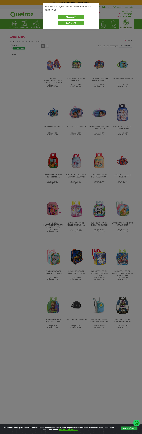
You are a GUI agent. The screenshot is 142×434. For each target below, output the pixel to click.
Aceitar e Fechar (129, 428)
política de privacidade (68, 430)
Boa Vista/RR (71, 23)
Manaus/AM (71, 17)
